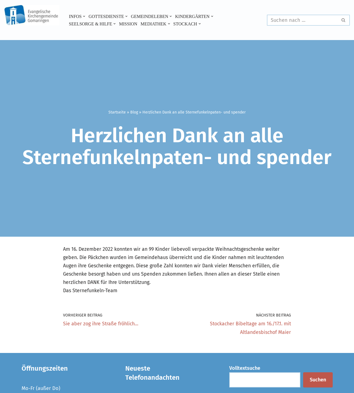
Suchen (318, 381)
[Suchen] (302, 20)
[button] (84, 16)
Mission (128, 23)
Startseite (117, 112)
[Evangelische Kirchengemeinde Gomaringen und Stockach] (31, 15)
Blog (134, 112)
